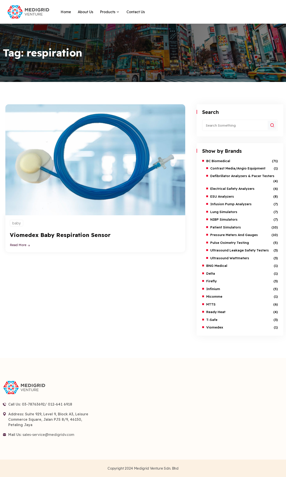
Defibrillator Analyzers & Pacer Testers (242, 176)
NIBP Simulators (224, 219)
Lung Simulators (223, 212)
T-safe (211, 320)
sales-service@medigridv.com (48, 434)
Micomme (214, 296)
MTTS (211, 304)
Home (66, 12)
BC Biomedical (218, 161)
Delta (210, 273)
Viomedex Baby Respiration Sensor (60, 234)
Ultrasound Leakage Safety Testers (239, 250)
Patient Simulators (225, 227)
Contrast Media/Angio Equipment (237, 168)
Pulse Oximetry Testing (229, 243)
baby (16, 223)
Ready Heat (215, 312)
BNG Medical (216, 266)
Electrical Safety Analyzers (232, 188)
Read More (20, 245)
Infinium (213, 289)
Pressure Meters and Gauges (234, 235)
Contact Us (135, 12)
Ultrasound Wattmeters (229, 258)
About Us (85, 12)
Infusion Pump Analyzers (231, 204)
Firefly (211, 281)
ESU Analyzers (222, 196)
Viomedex (214, 327)
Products (107, 12)
